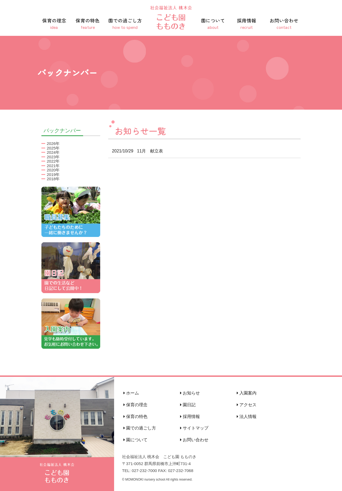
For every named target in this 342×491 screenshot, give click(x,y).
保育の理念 (54, 23)
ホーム (131, 393)
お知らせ (190, 393)
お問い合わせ (284, 23)
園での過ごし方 (125, 23)
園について (213, 23)
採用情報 (246, 23)
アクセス (246, 404)
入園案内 (246, 393)
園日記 (188, 404)
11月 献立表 (135, 151)
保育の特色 (88, 23)
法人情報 (246, 416)
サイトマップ (194, 428)
